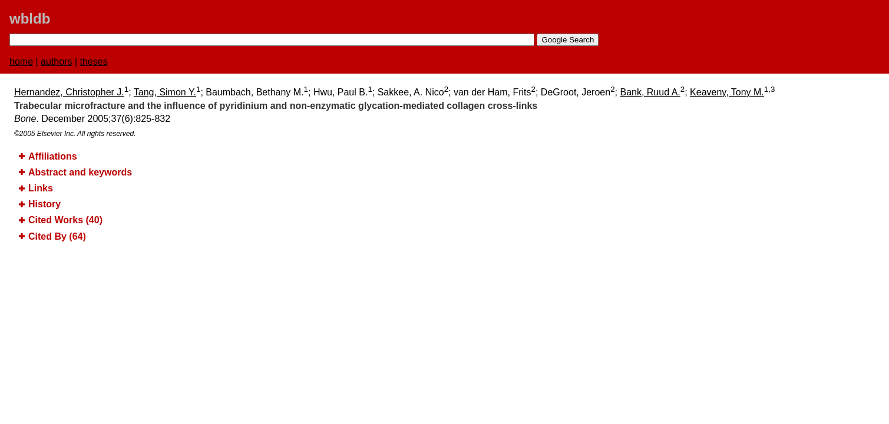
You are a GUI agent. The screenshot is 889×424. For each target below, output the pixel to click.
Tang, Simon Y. (165, 92)
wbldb (29, 18)
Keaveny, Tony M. (727, 92)
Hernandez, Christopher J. (69, 92)
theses (94, 62)
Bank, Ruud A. (650, 92)
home (21, 62)
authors (56, 62)
